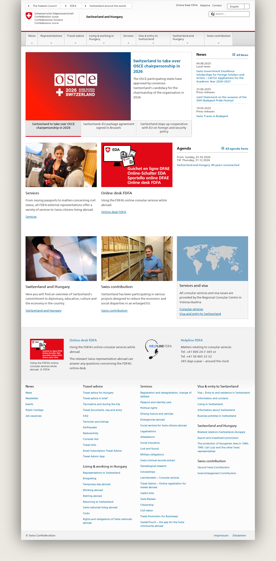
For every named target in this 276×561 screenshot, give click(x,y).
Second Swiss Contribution (214, 467)
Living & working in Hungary (104, 39)
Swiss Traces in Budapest (212, 116)
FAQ (85, 415)
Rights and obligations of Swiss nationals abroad (107, 521)
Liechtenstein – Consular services (159, 477)
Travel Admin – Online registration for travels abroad (163, 485)
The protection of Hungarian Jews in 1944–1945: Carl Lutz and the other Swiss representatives (223, 447)
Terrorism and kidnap (96, 421)
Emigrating (89, 478)
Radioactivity (90, 433)
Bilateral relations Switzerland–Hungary (221, 432)
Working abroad (93, 490)
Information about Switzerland (216, 410)
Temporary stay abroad (96, 484)
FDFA (73, 5)
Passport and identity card (155, 402)
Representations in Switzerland (101, 472)
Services (128, 39)
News (32, 39)
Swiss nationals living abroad (100, 507)
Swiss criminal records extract (157, 460)
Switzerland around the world (108, 5)
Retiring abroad (92, 496)
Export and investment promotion (218, 437)
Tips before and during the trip (101, 404)
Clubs (86, 513)
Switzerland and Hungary (187, 39)
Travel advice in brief (95, 398)
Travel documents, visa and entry (102, 410)
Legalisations (148, 431)
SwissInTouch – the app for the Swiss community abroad (162, 524)
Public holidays (34, 410)
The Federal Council (45, 5)
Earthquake (90, 427)
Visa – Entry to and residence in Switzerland (224, 392)
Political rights (148, 408)
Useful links (147, 493)
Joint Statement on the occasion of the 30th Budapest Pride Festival (221, 98)
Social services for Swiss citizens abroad (163, 425)
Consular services (191, 309)
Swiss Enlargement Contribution (217, 473)
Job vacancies (33, 415)
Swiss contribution (219, 39)
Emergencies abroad (152, 419)
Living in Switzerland (210, 404)
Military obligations (152, 454)
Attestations (147, 437)
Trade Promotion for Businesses (159, 516)
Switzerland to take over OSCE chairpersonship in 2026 (157, 66)
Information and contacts (213, 398)
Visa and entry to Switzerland (200, 314)
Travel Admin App (94, 456)
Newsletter (32, 398)
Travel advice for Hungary (98, 392)
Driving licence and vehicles (156, 414)
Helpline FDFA (192, 340)
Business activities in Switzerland (217, 415)
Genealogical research (153, 466)
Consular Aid (90, 439)
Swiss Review (148, 499)
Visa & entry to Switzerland (153, 39)
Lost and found (149, 448)
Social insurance (150, 443)
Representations (51, 39)
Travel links (89, 445)
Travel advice (75, 39)
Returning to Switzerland (98, 501)
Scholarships (147, 472)
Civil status (146, 510)
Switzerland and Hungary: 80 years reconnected (208, 165)
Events (29, 404)
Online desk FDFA (113, 212)
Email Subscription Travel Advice (102, 450)
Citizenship (147, 504)
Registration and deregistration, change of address (165, 394)
